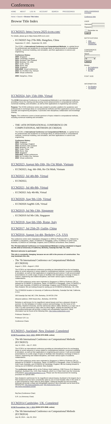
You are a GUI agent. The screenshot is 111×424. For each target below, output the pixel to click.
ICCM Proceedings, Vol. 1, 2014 (23, 407)
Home (13, 11)
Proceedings (69, 11)
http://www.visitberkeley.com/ (59, 311)
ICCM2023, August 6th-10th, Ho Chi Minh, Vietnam (42, 164)
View (89, 41)
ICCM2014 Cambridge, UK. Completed (34, 403)
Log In (32, 11)
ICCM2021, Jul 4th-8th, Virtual (29, 187)
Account (44, 11)
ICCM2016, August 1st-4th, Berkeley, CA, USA (39, 234)
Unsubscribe (92, 44)
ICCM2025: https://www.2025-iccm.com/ (35, 31)
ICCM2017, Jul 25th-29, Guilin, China (34, 228)
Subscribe (91, 42)
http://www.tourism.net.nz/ (52, 385)
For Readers (92, 86)
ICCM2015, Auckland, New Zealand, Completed (40, 330)
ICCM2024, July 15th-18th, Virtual (32, 95)
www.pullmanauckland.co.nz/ (34, 373)
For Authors (92, 88)
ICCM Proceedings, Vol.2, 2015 (23, 335)
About (23, 11)
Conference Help (90, 17)
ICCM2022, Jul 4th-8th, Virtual (29, 176)
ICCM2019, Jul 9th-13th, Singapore (32, 210)
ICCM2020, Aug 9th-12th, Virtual (31, 199)
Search (55, 11)
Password (87, 27)
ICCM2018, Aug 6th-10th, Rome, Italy (34, 222)
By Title (90, 70)
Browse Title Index (31, 17)
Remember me (93, 30)
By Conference (93, 67)
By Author (91, 69)
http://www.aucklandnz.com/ (34, 385)
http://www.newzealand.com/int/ (25, 386)
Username (87, 24)
